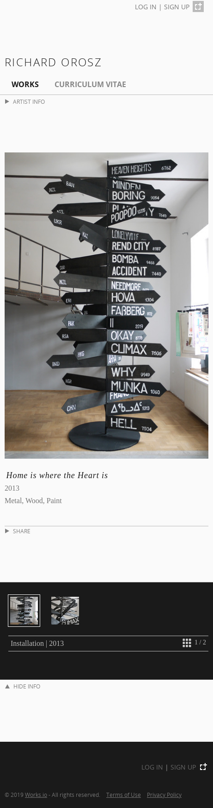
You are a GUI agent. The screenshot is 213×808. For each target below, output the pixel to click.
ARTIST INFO (25, 102)
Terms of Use (123, 794)
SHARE (17, 531)
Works (25, 84)
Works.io (36, 794)
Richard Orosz (53, 61)
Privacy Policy (164, 794)
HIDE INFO (22, 686)
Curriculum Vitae (90, 84)
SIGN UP (176, 6)
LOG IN (146, 6)
